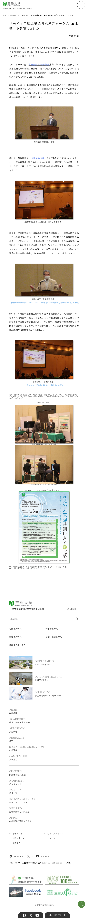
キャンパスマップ (55, 833)
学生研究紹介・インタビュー (57, 693)
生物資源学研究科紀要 (19, 810)
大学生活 (18, 757)
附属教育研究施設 (17, 773)
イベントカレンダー (22, 800)
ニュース (51, 838)
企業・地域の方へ (54, 636)
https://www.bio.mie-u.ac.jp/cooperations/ (29, 568)
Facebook (24, 915)
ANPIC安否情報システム (20, 819)
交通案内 (17, 842)
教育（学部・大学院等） (20, 720)
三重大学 (20, 603)
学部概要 (14, 711)
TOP (5, 15)
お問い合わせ (19, 838)
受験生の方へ (15, 628)
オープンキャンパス (57, 663)
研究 (16, 739)
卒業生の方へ (15, 636)
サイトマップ (19, 833)
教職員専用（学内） (18, 644)
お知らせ (13, 15)
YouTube (37, 915)
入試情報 (17, 730)
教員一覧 (15, 791)
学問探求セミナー (57, 678)
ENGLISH (71, 608)
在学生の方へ (52, 628)
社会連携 (26, 748)
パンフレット (16, 782)
